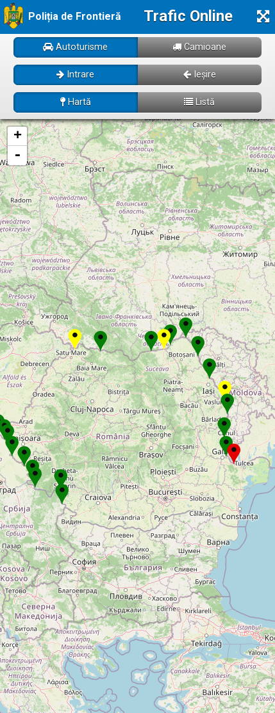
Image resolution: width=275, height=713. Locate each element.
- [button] (17, 155)
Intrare (75, 74)
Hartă (75, 102)
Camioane (199, 47)
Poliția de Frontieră (74, 16)
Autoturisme (75, 47)
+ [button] (17, 136)
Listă (199, 102)
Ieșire (199, 74)
